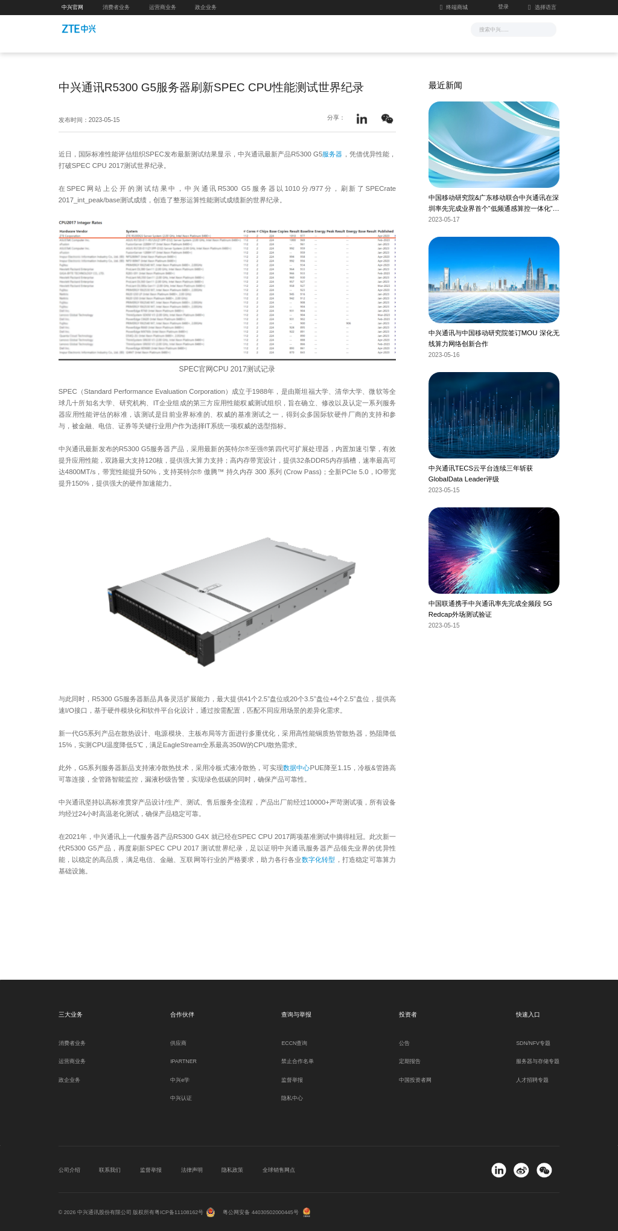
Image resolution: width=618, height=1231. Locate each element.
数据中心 (296, 767)
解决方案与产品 (268, 28)
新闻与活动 (211, 28)
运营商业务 (162, 7)
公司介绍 (69, 1170)
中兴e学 (180, 1080)
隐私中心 (292, 1098)
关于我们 (410, 28)
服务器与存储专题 (537, 1061)
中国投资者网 (415, 1080)
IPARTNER (183, 1061)
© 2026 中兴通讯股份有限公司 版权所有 (107, 1212)
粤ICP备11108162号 (178, 1212)
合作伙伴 (366, 28)
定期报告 (410, 1061)
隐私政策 (232, 1170)
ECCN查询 (294, 1043)
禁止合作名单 (297, 1061)
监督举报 (292, 1080)
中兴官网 (72, 7)
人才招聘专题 (532, 1080)
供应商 (178, 1043)
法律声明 (192, 1170)
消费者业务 (116, 7)
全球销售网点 (279, 1170)
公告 (404, 1043)
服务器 (332, 154)
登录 (503, 7)
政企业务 (206, 7)
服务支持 (322, 28)
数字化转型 (319, 859)
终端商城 (454, 7)
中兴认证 (181, 1098)
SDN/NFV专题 (533, 1043)
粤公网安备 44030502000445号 (260, 1212)
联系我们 (110, 1170)
